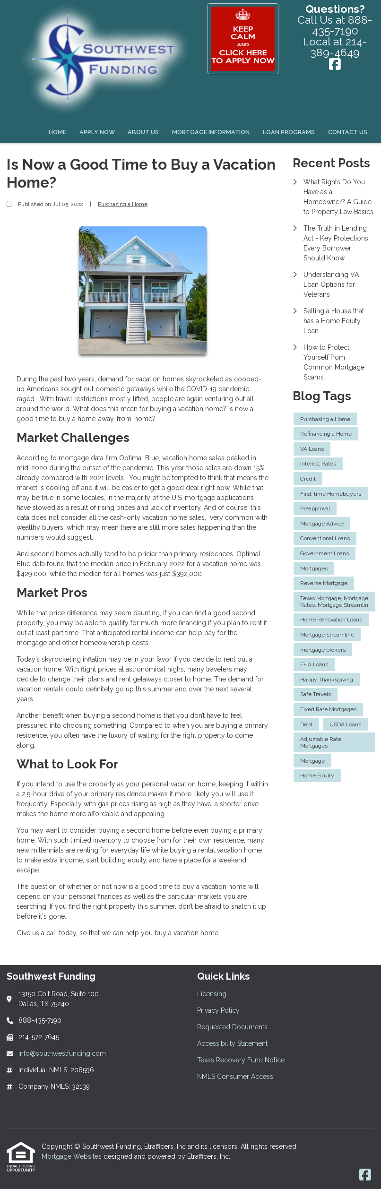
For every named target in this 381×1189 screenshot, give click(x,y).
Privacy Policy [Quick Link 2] (218, 1010)
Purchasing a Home (122, 204)
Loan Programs (289, 132)
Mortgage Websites (73, 1156)
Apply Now (97, 132)
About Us (143, 132)
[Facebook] (335, 65)
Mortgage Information (211, 132)
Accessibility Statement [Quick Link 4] (232, 1043)
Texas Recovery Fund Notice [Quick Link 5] (241, 1060)
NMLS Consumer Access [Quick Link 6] (235, 1076)
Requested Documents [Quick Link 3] (232, 1027)
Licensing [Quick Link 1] (211, 994)
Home (57, 132)
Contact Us (347, 132)
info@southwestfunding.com (62, 1053)
